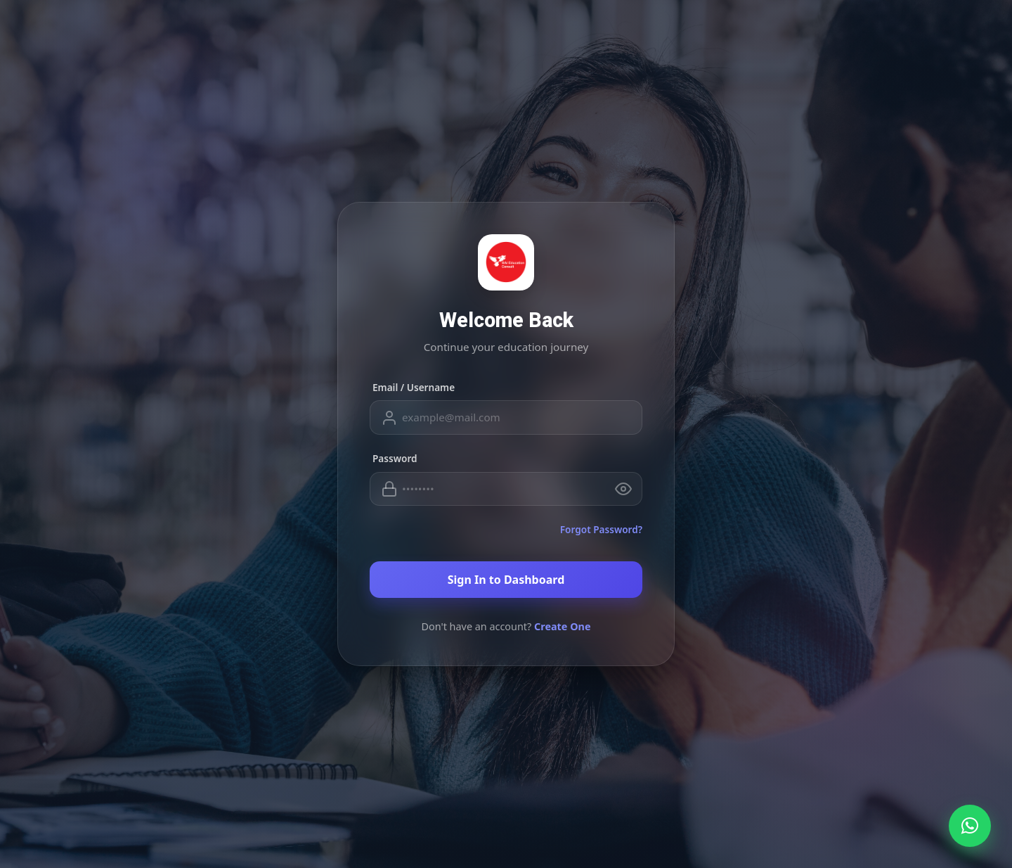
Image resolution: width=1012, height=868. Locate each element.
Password (394, 458)
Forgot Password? (601, 529)
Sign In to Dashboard (506, 579)
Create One (562, 626)
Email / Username (413, 387)
